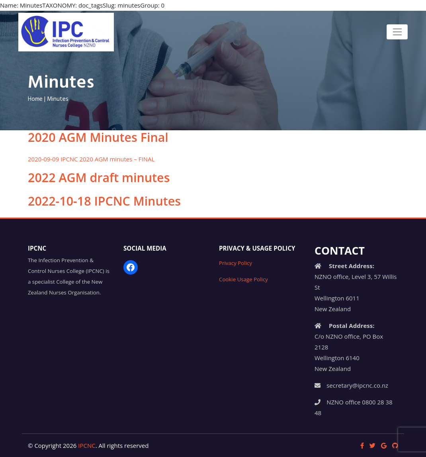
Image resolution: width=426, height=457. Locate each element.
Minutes (57, 99)
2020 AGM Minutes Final (98, 137)
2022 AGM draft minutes (99, 177)
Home (35, 99)
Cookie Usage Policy (243, 279)
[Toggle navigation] (397, 31)
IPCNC (86, 445)
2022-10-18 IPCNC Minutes (104, 201)
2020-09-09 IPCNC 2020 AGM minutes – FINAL (91, 159)
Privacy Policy (235, 263)
